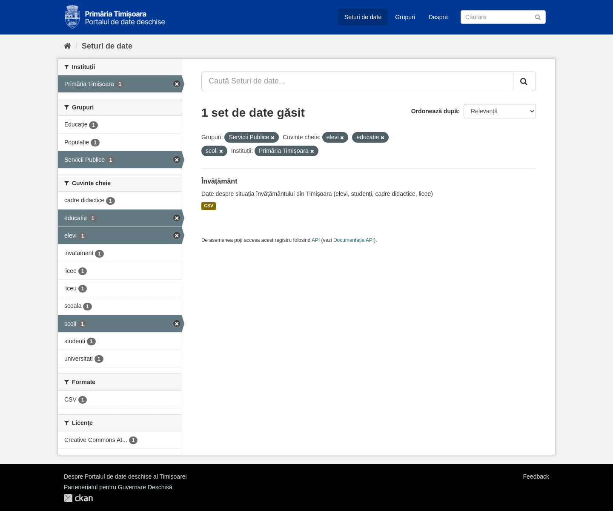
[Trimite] (537, 16)
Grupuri (405, 17)
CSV (208, 206)
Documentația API (353, 240)
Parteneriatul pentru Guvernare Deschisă (118, 487)
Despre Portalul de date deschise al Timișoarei (125, 476)
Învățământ (219, 181)
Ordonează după (434, 111)
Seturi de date (362, 17)
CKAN (78, 498)
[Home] (67, 46)
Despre (438, 17)
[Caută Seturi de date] (503, 17)
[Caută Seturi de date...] (357, 81)
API (316, 240)
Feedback (536, 476)
